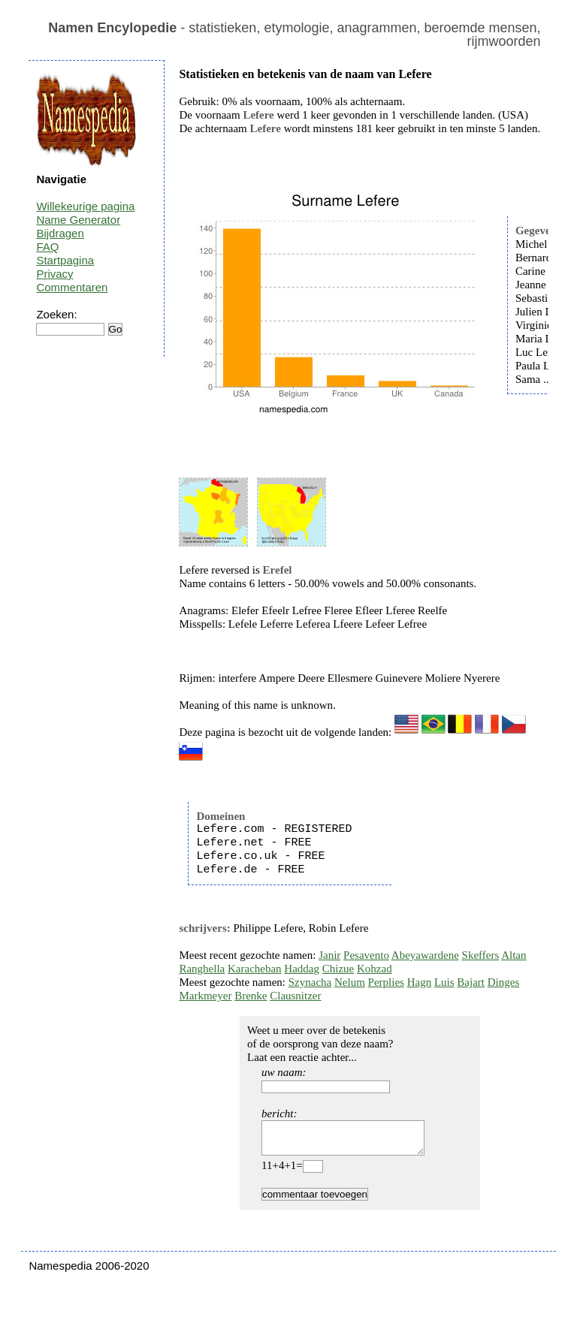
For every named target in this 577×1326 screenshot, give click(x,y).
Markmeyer (205, 996)
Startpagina (65, 260)
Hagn (419, 982)
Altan (513, 955)
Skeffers (481, 955)
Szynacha (309, 982)
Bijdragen (59, 233)
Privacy (54, 273)
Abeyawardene (425, 955)
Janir (329, 955)
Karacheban (255, 969)
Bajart (471, 982)
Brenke (250, 996)
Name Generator (78, 219)
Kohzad (374, 969)
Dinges (504, 982)
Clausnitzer (295, 996)
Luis (444, 982)
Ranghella (202, 969)
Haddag (301, 969)
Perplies (386, 982)
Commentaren (71, 287)
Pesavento (366, 955)
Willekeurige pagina (85, 206)
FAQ (47, 246)
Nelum (349, 982)
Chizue (338, 969)
